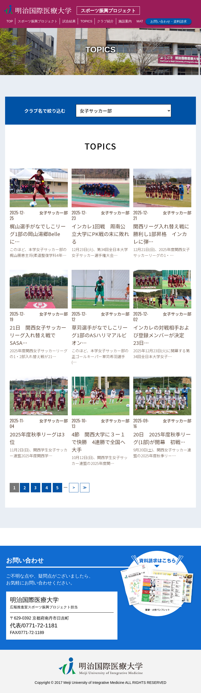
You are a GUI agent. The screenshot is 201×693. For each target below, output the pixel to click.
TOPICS (86, 21)
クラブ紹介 (105, 21)
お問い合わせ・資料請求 (168, 21)
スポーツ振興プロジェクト (38, 21)
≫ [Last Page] (85, 487)
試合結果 (69, 21)
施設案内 (125, 21)
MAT (140, 21)
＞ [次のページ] (74, 487)
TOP (9, 21)
